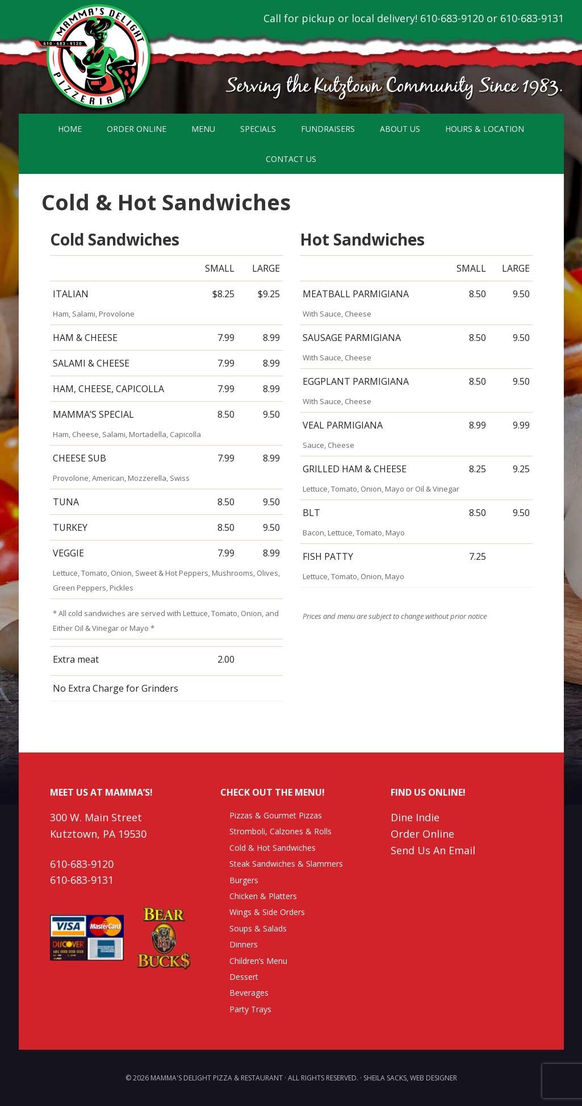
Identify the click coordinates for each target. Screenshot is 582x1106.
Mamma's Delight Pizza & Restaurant (92, 57)
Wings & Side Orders (267, 912)
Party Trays (250, 1009)
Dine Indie (415, 817)
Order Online (422, 834)
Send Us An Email (433, 850)
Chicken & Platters (263, 896)
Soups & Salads (258, 928)
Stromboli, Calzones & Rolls (280, 831)
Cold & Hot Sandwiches (272, 847)
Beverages (249, 992)
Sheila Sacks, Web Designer (410, 1078)
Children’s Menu (258, 960)
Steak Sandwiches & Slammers (286, 863)
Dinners (243, 944)
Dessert (243, 976)
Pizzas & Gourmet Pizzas (275, 815)
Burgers (243, 880)
